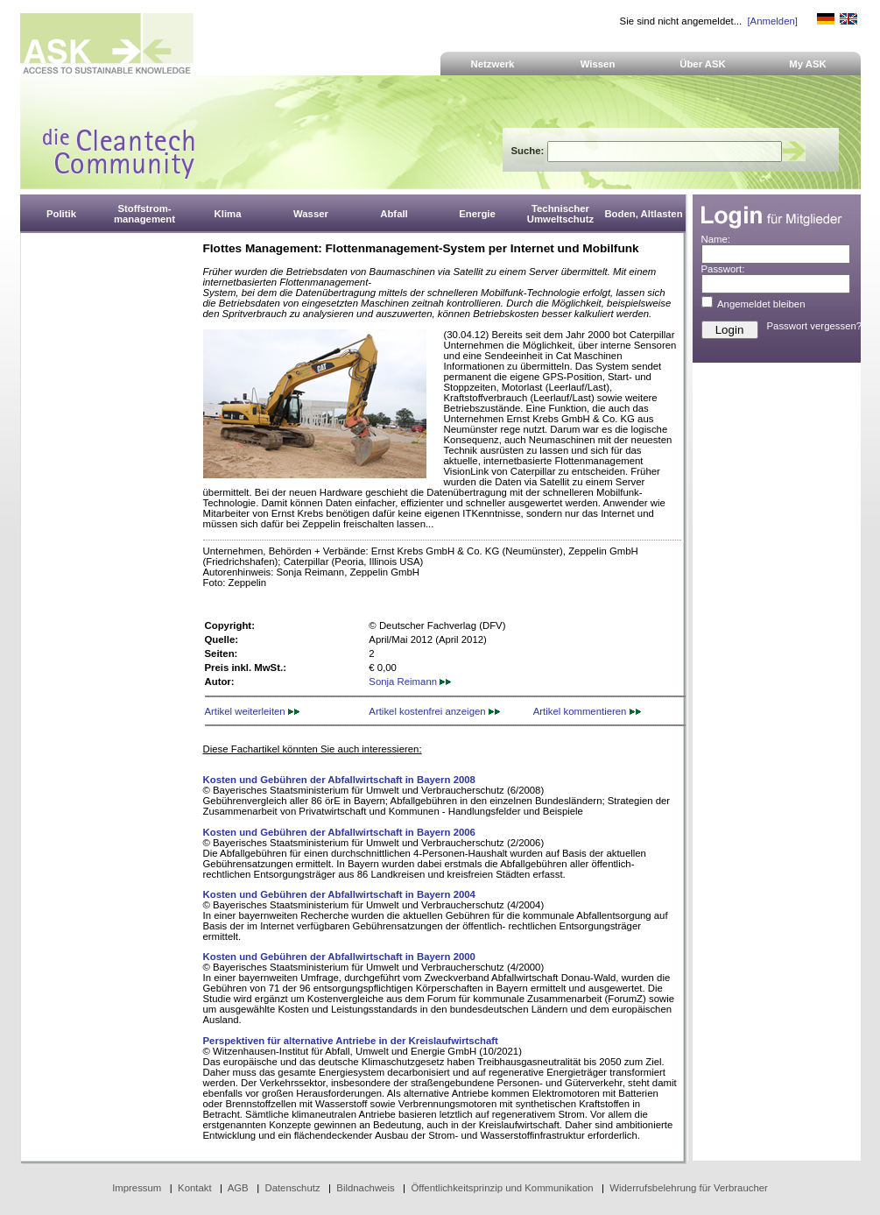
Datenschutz (292, 1188)
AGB (238, 1188)
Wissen (598, 64)
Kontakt (195, 1188)
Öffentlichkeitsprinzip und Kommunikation (502, 1188)
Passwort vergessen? (814, 326)
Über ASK (702, 64)
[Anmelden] (772, 21)
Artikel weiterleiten (252, 711)
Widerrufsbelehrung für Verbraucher (688, 1188)
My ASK (808, 64)
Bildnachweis (365, 1188)
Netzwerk (493, 64)
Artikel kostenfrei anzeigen (434, 711)
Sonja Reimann (410, 681)
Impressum (136, 1188)
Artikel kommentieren (587, 711)
